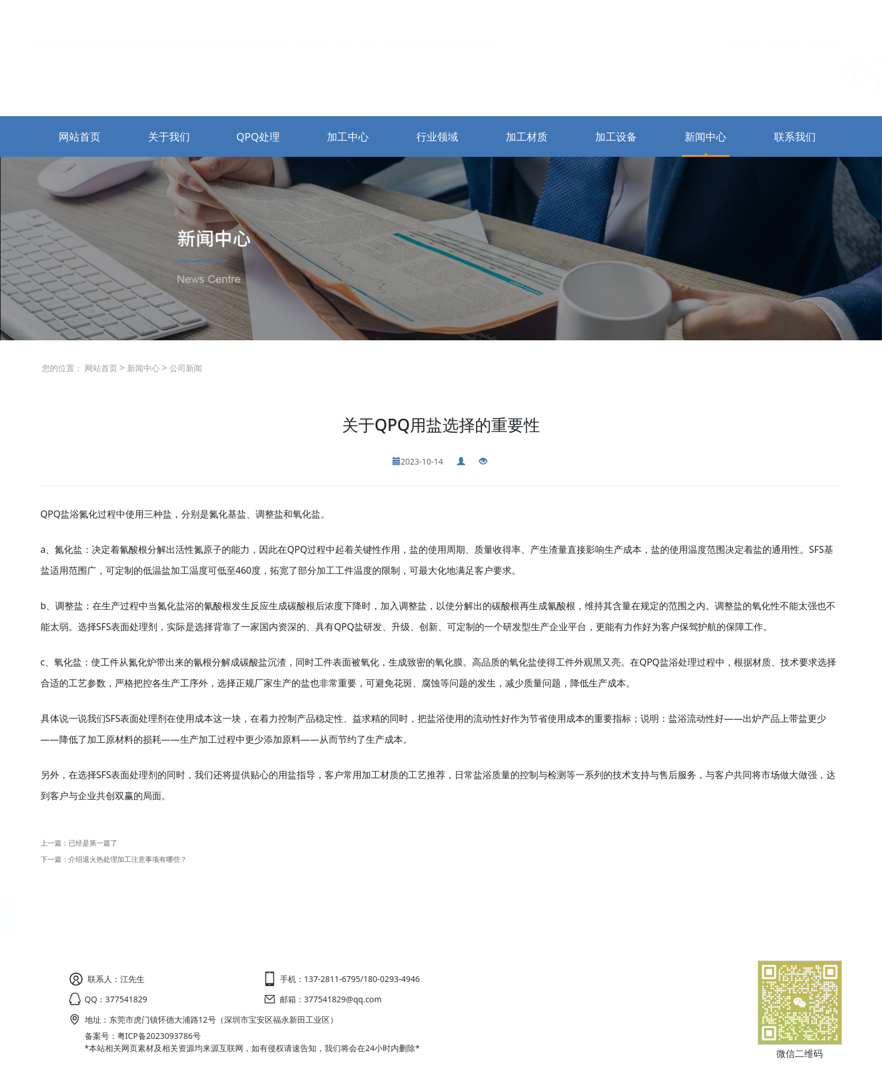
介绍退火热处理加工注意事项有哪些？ (128, 859)
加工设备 (616, 136)
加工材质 (527, 136)
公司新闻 (184, 367)
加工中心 (348, 136)
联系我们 (784, 14)
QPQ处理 (258, 136)
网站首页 (742, 14)
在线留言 (827, 14)
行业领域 (437, 136)
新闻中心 (705, 136)
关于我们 (169, 136)
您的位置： (62, 367)
